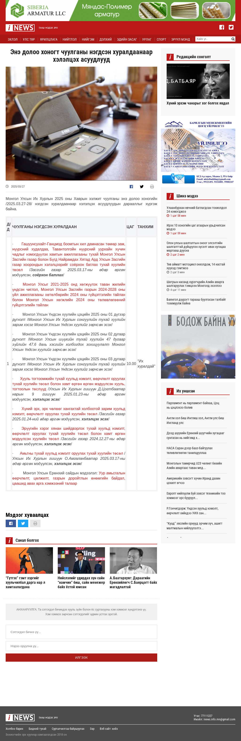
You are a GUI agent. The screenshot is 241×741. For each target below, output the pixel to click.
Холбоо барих (14, 728)
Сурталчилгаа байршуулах (68, 728)
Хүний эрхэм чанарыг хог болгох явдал (198, 103)
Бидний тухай (37, 728)
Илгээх (81, 657)
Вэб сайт (105, 728)
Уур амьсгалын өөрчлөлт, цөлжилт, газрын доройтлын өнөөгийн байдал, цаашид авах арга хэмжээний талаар (68, 478)
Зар (92, 728)
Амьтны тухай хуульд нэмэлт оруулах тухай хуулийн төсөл (71, 453)
